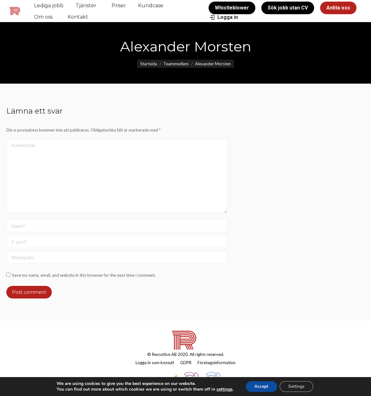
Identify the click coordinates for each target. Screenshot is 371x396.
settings (223, 389)
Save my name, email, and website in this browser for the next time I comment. (84, 275)
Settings (297, 386)
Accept (260, 386)
